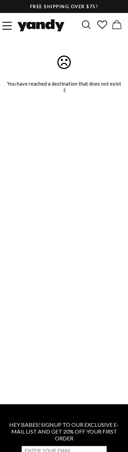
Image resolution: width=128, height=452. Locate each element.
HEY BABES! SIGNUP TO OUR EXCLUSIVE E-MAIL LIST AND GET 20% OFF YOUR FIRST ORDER (64, 431)
